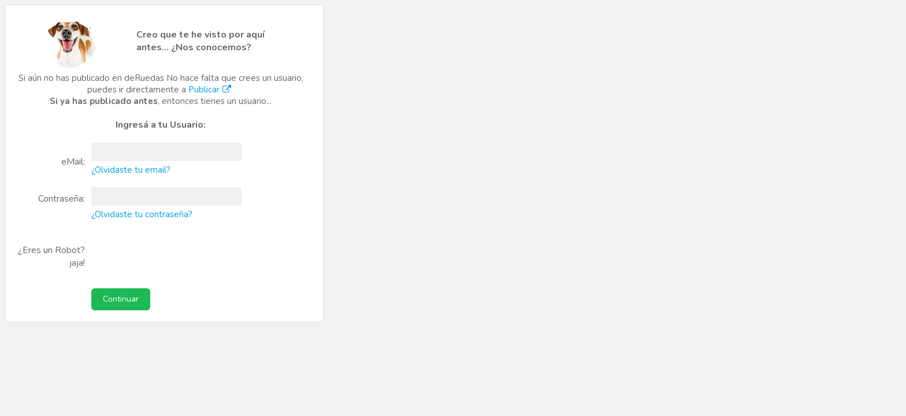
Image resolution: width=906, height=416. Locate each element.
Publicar (211, 89)
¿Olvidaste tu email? (130, 170)
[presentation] (168, 252)
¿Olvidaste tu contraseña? (141, 214)
